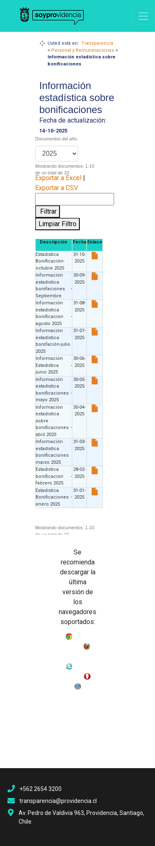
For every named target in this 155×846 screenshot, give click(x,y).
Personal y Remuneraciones (82, 50)
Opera (66, 684)
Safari (89, 684)
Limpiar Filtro (57, 224)
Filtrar (47, 211)
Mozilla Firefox (77, 654)
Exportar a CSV (56, 188)
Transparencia (97, 43)
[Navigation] (143, 16)
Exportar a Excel (58, 178)
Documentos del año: (56, 138)
